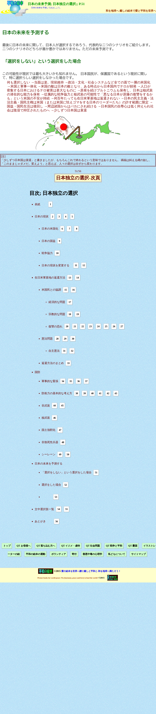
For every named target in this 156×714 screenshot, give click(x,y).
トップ (7, 545)
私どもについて (116, 554)
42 (108, 393)
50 (68, 454)
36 (78, 381)
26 (114, 326)
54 (58, 509)
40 (92, 393)
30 (73, 338)
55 (66, 509)
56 (56, 521)
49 (60, 454)
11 (76, 265)
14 (77, 277)
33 (68, 363)
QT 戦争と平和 (114, 545)
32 (72, 350)
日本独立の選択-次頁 (78, 178)
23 (90, 326)
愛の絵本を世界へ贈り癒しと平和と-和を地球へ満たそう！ (91, 571)
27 (121, 326)
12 (84, 265)
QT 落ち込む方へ (45, 545)
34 (63, 381)
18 (69, 314)
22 (82, 326)
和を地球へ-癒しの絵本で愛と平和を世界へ (131, 10)
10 (57, 253)
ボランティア (58, 554)
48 (63, 442)
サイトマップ (138, 554)
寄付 (74, 554)
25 (106, 326)
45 (62, 405)
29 (65, 338)
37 (86, 381)
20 (67, 326)
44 (54, 405)
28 (57, 338)
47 (60, 430)
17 (69, 302)
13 (69, 277)
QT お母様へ (23, 545)
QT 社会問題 (93, 545)
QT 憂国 (132, 545)
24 (98, 326)
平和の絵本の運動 (35, 554)
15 (65, 289)
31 (64, 350)
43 (116, 393)
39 (84, 393)
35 (71, 381)
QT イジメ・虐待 (70, 545)
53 (56, 497)
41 (100, 393)
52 (65, 484)
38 (76, 393)
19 (77, 314)
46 (54, 417)
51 (96, 472)
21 (75, 326)
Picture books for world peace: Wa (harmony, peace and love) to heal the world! (67, 578)
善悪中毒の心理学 (92, 554)
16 (73, 289)
